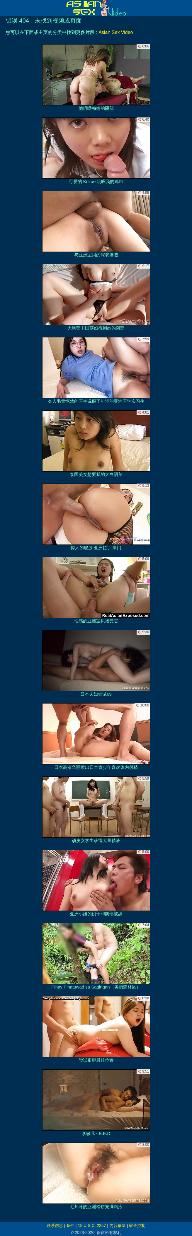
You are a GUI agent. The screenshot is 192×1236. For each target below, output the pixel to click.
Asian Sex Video (115, 32)
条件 (70, 1225)
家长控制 (137, 1225)
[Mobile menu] (5, 8)
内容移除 (117, 1225)
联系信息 (55, 1225)
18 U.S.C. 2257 (92, 1225)
